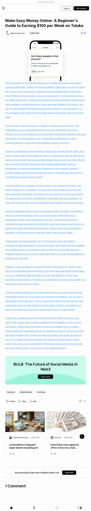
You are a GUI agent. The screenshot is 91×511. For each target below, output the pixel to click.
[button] (45, 2)
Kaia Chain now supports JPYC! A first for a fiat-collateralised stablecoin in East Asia (66, 446)
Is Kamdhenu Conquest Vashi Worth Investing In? (23, 446)
